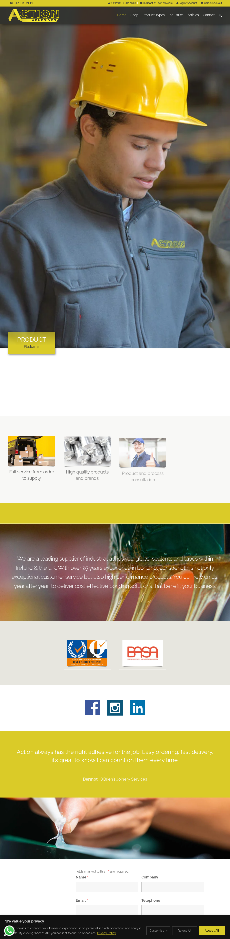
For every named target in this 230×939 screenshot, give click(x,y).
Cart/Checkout (211, 2)
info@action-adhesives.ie (156, 2)
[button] (220, 15)
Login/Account (186, 2)
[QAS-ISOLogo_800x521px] (87, 641)
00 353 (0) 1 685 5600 (122, 2)
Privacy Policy (106, 933)
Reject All (184, 930)
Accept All (212, 930)
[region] (115, 927)
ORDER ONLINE (22, 3)
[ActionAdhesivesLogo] (33, 10)
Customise (157, 930)
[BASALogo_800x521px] (142, 641)
